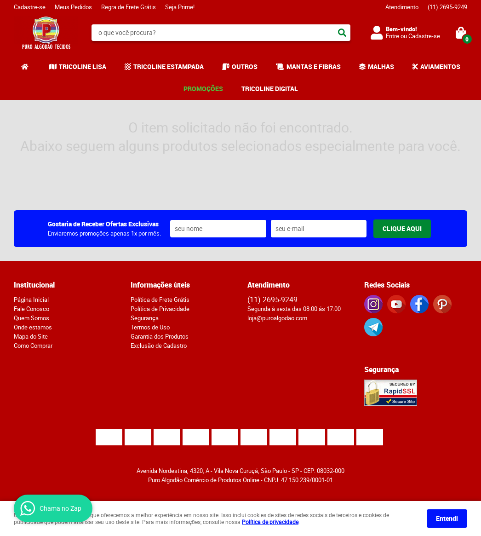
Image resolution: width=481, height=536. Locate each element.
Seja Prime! (180, 7)
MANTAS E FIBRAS (313, 66)
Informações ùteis (160, 285)
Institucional (34, 285)
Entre (392, 36)
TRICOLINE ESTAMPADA (168, 66)
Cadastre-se (30, 7)
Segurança (145, 318)
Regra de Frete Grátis (128, 7)
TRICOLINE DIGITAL (269, 88)
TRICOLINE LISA (82, 66)
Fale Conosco (31, 309)
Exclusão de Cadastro (159, 345)
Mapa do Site (31, 336)
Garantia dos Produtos (160, 336)
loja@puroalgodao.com (277, 318)
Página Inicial (31, 299)
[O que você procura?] (342, 32)
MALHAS (381, 66)
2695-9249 (447, 7)
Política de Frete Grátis (160, 299)
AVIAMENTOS (440, 66)
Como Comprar (33, 345)
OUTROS (245, 66)
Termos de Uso (150, 327)
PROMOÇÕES (203, 88)
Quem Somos (31, 318)
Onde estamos (33, 327)
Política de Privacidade (160, 309)
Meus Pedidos (73, 7)
